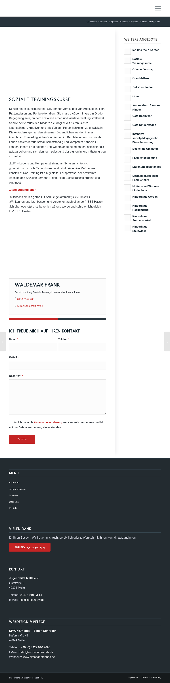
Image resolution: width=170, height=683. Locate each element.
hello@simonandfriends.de (36, 652)
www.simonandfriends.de (39, 656)
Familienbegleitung (144, 157)
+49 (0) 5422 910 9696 (35, 647)
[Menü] (156, 8)
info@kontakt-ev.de (31, 599)
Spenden (13, 495)
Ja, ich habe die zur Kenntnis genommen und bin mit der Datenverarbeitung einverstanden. (56, 425)
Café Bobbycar (142, 115)
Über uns (14, 502)
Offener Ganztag (143, 69)
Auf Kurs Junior (142, 87)
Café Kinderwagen (144, 124)
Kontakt (13, 508)
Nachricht (16, 375)
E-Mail (14, 357)
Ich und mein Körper (145, 49)
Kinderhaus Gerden (145, 196)
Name (13, 339)
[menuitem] (156, 8)
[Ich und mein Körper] (167, 341)
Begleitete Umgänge (145, 148)
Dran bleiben (140, 78)
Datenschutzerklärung (48, 422)
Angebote (14, 482)
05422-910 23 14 (31, 594)
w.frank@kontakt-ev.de (30, 306)
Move (135, 96)
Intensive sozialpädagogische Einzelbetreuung (145, 138)
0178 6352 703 (25, 299)
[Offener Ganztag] (3, 341)
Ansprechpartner (17, 489)
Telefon (63, 339)
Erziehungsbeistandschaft (149, 166)
